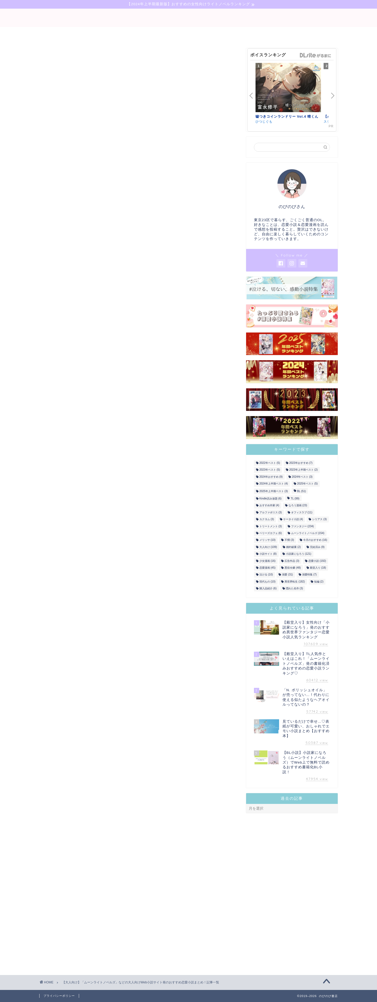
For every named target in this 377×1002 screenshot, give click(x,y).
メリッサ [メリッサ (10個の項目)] (267, 540)
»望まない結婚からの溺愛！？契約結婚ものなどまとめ (147, 723)
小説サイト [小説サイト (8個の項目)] (268, 554)
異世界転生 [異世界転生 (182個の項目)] (295, 581)
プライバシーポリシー (59, 995)
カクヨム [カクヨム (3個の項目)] (266, 519)
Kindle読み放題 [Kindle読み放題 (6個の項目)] (270, 498)
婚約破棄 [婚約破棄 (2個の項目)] (293, 547)
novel (124, 33)
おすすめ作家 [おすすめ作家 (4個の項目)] (269, 505)
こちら (149, 554)
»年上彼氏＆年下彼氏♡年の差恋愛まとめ (136, 711)
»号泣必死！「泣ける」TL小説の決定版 (134, 738)
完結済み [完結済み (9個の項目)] (317, 547)
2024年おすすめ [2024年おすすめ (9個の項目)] (271, 476)
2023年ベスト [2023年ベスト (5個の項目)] (269, 470)
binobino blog (188, 18)
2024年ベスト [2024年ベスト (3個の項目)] (302, 476)
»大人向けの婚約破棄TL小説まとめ (131, 698)
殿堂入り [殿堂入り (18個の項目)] (318, 567)
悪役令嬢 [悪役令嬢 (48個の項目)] (293, 567)
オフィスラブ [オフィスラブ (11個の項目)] (301, 512)
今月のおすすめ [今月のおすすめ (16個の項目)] (315, 540)
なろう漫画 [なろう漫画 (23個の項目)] (298, 505)
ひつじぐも (57, 272)
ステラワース (87, 272)
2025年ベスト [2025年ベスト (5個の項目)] (307, 483)
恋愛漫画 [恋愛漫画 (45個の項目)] (267, 567)
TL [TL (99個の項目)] (295, 498)
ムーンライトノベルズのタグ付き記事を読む (137, 839)
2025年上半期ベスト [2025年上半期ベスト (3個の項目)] (273, 491)
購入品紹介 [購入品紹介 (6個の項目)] (268, 588)
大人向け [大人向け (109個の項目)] (268, 547)
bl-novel (153, 33)
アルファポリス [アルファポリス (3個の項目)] (270, 512)
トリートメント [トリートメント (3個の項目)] (270, 526)
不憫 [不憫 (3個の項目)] (289, 540)
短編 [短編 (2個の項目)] (319, 581)
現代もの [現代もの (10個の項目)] (267, 581)
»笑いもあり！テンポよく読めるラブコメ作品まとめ (145, 763)
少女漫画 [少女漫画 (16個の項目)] (267, 560)
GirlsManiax (213, 229)
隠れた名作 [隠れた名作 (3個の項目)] (294, 588)
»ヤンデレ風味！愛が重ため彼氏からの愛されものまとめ (149, 750)
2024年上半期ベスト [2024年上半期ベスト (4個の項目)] (273, 483)
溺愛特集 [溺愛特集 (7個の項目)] (309, 574)
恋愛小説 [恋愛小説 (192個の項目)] (317, 560)
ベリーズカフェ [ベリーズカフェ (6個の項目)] (270, 533)
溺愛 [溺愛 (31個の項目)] (287, 574)
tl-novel (224, 33)
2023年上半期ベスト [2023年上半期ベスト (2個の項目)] (303, 470)
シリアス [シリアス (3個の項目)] (319, 519)
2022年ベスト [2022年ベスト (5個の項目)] (269, 462)
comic (252, 33)
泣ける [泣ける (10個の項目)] (266, 574)
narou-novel (188, 33)
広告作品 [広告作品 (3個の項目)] (292, 560)
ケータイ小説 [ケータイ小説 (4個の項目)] (293, 519)
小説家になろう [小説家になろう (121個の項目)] (298, 554)
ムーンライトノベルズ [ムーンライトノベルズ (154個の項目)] (307, 533)
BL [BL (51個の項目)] (301, 491)
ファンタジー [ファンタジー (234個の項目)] (302, 526)
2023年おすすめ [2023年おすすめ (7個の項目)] (301, 462)
